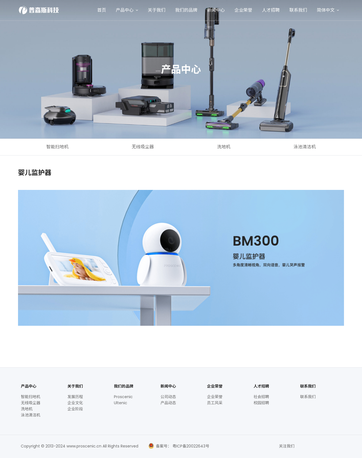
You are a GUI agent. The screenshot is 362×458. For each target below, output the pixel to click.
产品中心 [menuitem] (127, 10)
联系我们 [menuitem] (298, 10)
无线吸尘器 (143, 147)
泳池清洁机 (305, 147)
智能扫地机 (57, 147)
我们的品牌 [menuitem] (186, 10)
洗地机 (223, 147)
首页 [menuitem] (101, 10)
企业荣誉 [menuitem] (243, 10)
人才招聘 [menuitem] (271, 10)
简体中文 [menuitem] (328, 10)
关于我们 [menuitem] (156, 10)
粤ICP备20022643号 (190, 446)
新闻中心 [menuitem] (216, 10)
